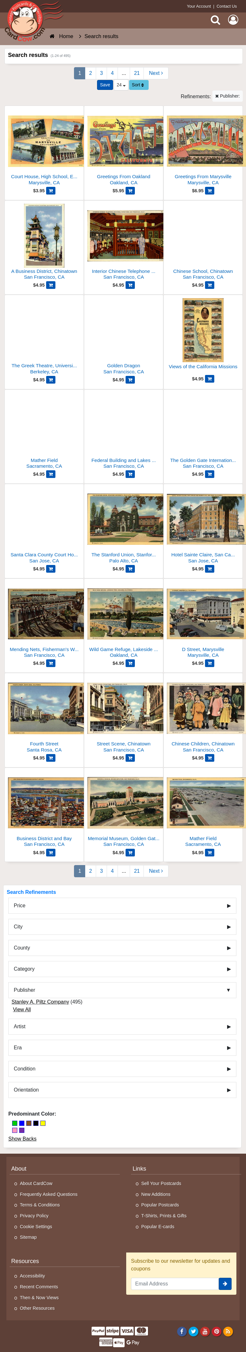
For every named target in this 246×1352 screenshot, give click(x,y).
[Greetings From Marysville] (203, 148)
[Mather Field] (44, 432)
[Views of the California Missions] (203, 336)
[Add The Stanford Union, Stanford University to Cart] (130, 569)
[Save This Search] (105, 85)
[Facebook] (181, 1331)
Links (139, 1168)
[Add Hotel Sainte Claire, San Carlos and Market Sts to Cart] (209, 569)
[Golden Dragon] (123, 337)
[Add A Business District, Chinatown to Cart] (50, 285)
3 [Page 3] (101, 73)
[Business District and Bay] (44, 810)
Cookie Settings (36, 1226)
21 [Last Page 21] (137, 73)
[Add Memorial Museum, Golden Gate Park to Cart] (130, 852)
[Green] (14, 1123)
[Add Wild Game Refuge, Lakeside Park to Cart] (130, 663)
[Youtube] (205, 1331)
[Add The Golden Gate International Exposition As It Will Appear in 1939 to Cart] (209, 474)
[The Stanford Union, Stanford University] (123, 526)
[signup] (225, 1284)
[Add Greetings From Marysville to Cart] (209, 191)
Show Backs (22, 1138)
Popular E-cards (157, 1226)
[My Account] (233, 20)
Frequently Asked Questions (49, 1194)
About (18, 1168)
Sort (138, 84)
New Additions (155, 1194)
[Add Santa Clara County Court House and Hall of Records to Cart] (50, 569)
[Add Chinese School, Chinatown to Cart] (209, 285)
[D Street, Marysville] (203, 621)
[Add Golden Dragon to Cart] (130, 380)
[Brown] (28, 1123)
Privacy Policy (34, 1215)
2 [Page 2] (90, 73)
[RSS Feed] (228, 1331)
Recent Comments (39, 1286)
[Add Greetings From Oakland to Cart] (130, 191)
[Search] (215, 20)
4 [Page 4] (112, 73)
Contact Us (227, 6)
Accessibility (32, 1275)
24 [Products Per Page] (121, 84)
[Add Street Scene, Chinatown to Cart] (130, 758)
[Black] (35, 1123)
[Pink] (14, 1130)
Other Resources (37, 1308)
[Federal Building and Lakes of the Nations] (123, 432)
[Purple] (21, 1130)
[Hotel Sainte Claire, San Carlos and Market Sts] (203, 526)
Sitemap (28, 1237)
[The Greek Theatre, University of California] (44, 337)
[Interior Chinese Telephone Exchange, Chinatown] (123, 243)
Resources (25, 1261)
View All (22, 1009)
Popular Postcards (160, 1204)
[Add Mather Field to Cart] (50, 474)
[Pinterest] (216, 1331)
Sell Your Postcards (161, 1183)
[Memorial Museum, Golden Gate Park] (123, 810)
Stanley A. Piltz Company (40, 1002)
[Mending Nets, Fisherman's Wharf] (44, 621)
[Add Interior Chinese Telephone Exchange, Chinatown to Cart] (130, 285)
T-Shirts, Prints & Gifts (164, 1215)
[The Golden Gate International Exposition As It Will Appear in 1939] (203, 432)
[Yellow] (42, 1123)
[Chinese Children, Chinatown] (203, 715)
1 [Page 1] (79, 73)
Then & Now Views (39, 1297)
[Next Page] (156, 73)
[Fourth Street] (44, 715)
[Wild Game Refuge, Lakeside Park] (123, 621)
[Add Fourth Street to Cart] (50, 758)
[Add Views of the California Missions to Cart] (209, 379)
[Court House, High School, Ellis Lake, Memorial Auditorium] (44, 148)
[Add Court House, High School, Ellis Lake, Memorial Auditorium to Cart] (50, 191)
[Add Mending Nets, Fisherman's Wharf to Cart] (50, 663)
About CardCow (36, 1183)
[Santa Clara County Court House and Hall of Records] (44, 526)
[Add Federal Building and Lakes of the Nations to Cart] (130, 474)
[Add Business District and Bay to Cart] (50, 852)
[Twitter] (193, 1331)
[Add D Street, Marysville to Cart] (209, 663)
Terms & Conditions (40, 1204)
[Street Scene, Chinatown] (123, 715)
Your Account (199, 6)
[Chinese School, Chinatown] (203, 243)
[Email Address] (175, 1284)
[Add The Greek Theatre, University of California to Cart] (50, 380)
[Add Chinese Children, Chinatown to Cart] (209, 758)
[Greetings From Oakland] (123, 148)
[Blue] (21, 1123)
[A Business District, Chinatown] (44, 243)
